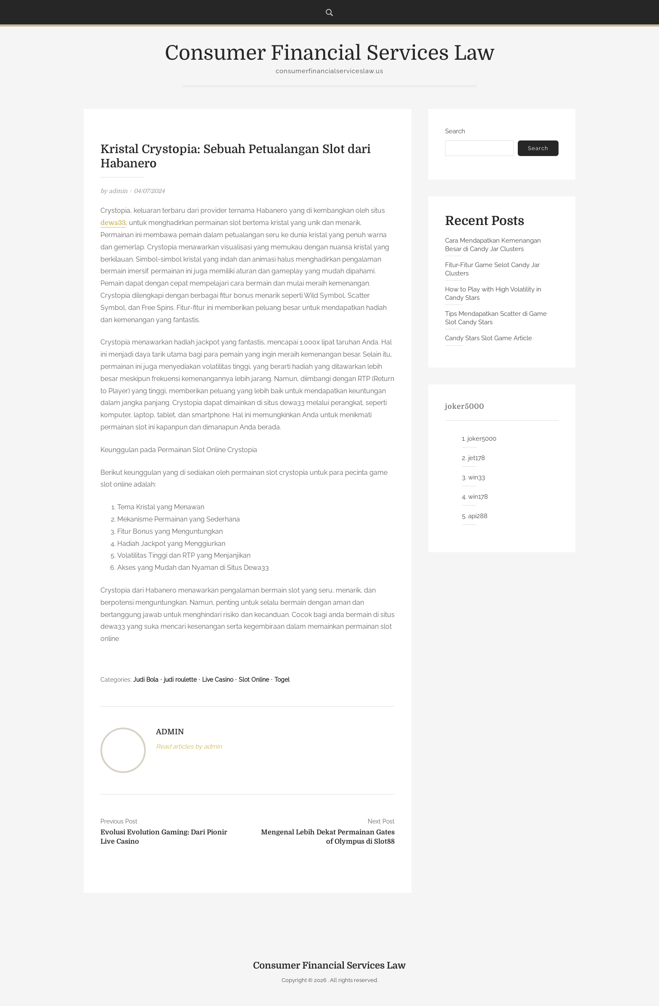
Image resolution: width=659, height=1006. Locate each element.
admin (118, 191)
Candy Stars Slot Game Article (488, 338)
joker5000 (481, 438)
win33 (476, 477)
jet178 (476, 458)
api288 (478, 516)
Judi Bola (145, 679)
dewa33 (113, 223)
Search (455, 131)
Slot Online (254, 679)
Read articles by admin (189, 746)
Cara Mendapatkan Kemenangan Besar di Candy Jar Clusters (493, 245)
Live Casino (217, 679)
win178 (478, 496)
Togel (282, 679)
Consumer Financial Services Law (330, 53)
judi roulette (180, 679)
